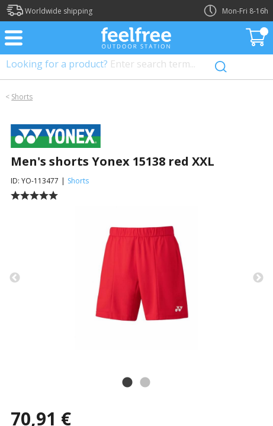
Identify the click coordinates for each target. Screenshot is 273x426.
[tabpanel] (136, 278)
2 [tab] (145, 383)
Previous (15, 278)
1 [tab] (127, 383)
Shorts (22, 97)
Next (258, 278)
